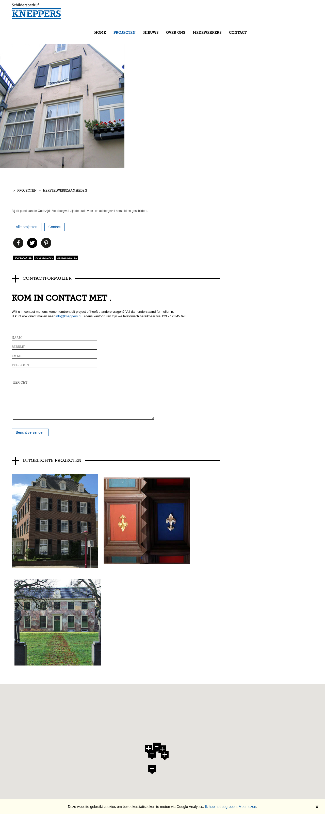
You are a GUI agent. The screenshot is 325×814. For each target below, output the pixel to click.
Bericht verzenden (31, 340)
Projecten (180, 12)
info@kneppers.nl (69, 268)
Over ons (231, 12)
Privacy (59, 692)
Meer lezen (247, 807)
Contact (293, 12)
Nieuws (206, 12)
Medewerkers (262, 12)
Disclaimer (62, 687)
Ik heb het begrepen (221, 807)
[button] (152, 577)
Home (155, 12)
